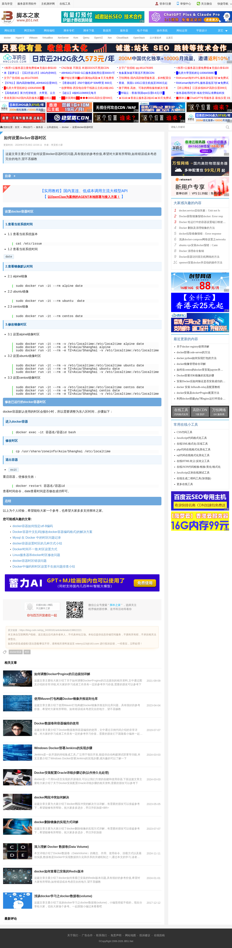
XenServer (63, 37)
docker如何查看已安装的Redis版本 (59, 871)
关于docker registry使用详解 (193, 346)
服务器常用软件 (26, 3)
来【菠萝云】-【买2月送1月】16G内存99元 (30, 72)
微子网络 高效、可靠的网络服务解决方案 (143, 87)
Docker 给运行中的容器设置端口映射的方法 (205, 222)
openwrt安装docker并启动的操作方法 (200, 262)
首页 (17, 127)
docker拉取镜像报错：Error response (200, 233)
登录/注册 (165, 3)
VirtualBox (47, 37)
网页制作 (29, 30)
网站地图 (130, 935)
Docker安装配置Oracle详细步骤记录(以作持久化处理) (71, 772)
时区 (27, 652)
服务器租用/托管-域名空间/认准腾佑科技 (200, 92)
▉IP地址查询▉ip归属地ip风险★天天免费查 (87, 77)
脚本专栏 (69, 30)
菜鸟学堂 (7, 3)
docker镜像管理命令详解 (191, 364)
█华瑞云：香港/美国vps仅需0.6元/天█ (142, 92)
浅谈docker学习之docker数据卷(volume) (63, 896)
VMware (33, 37)
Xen (110, 37)
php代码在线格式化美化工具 (194, 449)
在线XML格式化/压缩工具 (192, 443)
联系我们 (101, 935)
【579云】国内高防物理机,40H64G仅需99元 (30, 82)
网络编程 (49, 30)
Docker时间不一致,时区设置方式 (35, 549)
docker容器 (15, 652)
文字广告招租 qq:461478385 (136, 67)
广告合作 (87, 935)
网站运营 (182, 30)
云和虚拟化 (52, 127)
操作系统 (162, 30)
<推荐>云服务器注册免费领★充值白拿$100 (30, 67)
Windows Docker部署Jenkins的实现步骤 (63, 748)
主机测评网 (48, 3)
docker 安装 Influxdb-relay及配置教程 (198, 387)
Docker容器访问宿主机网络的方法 (199, 256)
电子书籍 (142, 30)
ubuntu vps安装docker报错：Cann (198, 245)
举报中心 (185, 3)
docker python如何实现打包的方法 (197, 358)
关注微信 (206, 3)
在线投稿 (159, 935)
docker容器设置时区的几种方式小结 (37, 543)
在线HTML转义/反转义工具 (193, 461)
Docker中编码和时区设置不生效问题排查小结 (44, 566)
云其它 (169, 37)
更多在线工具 (185, 484)
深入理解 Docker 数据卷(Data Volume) (61, 846)
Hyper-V (20, 37)
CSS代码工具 (184, 432)
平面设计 (201, 30)
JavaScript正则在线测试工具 (193, 472)
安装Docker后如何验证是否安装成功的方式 (202, 381)
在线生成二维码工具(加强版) (194, 478)
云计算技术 (155, 37)
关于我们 (72, 935)
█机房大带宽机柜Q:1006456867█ (196, 72)
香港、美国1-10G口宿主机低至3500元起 (143, 82)
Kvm (75, 37)
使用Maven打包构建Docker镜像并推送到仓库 (66, 698)
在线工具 (65, 3)
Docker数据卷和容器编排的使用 (56, 723)
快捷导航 (225, 3)
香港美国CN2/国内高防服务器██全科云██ (30, 97)
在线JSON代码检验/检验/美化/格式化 (199, 466)
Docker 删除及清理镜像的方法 (197, 227)
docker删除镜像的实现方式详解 (56, 822)
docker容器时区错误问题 (30, 560)
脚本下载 (88, 30)
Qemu (86, 37)
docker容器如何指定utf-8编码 (33, 526)
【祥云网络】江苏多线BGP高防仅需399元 (201, 87)
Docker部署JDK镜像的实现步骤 (195, 375)
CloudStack (122, 37)
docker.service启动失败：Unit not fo (199, 210)
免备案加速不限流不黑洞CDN (136, 72)
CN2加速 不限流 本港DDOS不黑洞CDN (85, 67)
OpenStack (139, 37)
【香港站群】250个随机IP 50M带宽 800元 (86, 82)
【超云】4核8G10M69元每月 (78, 92)
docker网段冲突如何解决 (51, 797)
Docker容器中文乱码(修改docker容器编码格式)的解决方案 (52, 531)
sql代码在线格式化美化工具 (193, 455)
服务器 (124, 30)
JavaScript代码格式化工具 (192, 438)
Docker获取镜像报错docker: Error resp (201, 216)
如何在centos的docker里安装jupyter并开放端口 (204, 369)
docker (7, 37)
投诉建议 (144, 935)
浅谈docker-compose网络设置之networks (202, 239)
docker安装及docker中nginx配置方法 (198, 392)
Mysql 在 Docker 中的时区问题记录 (37, 537)
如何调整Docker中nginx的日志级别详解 (62, 674)
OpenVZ (98, 37)
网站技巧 (27, 127)
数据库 (107, 30)
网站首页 (9, 30)
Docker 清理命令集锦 (191, 251)
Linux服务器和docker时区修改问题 (36, 555)
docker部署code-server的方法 (193, 352)
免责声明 (116, 935)
